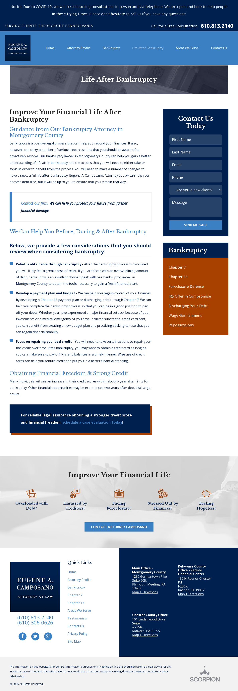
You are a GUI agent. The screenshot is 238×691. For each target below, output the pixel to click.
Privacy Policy (78, 633)
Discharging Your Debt (188, 305)
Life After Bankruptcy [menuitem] (148, 48)
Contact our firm (34, 203)
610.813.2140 (217, 26)
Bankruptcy (76, 587)
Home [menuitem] (50, 48)
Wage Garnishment (185, 315)
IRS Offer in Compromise (190, 296)
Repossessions (181, 325)
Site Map (74, 641)
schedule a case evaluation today (92, 422)
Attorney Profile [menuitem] (78, 48)
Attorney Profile (79, 579)
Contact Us (76, 626)
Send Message (195, 225)
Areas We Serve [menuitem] (187, 48)
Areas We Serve (79, 610)
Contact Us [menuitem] (219, 48)
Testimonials (77, 618)
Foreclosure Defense (186, 286)
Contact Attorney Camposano (119, 527)
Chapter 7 (131, 300)
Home (72, 572)
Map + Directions (145, 592)
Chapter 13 (49, 300)
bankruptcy (59, 162)
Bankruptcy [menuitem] (111, 48)
